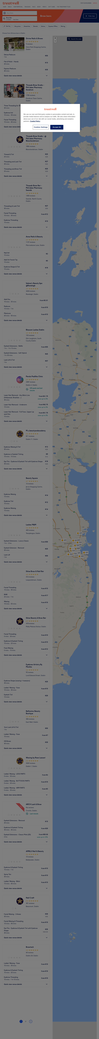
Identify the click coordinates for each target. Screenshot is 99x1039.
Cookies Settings (41, 127)
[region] (50, 118)
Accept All (57, 127)
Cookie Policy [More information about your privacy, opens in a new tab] (35, 121)
